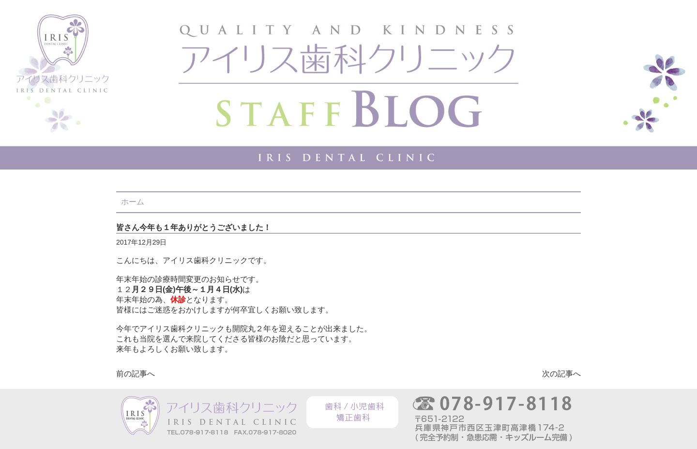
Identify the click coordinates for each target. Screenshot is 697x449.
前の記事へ (135, 374)
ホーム (132, 202)
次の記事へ (561, 374)
